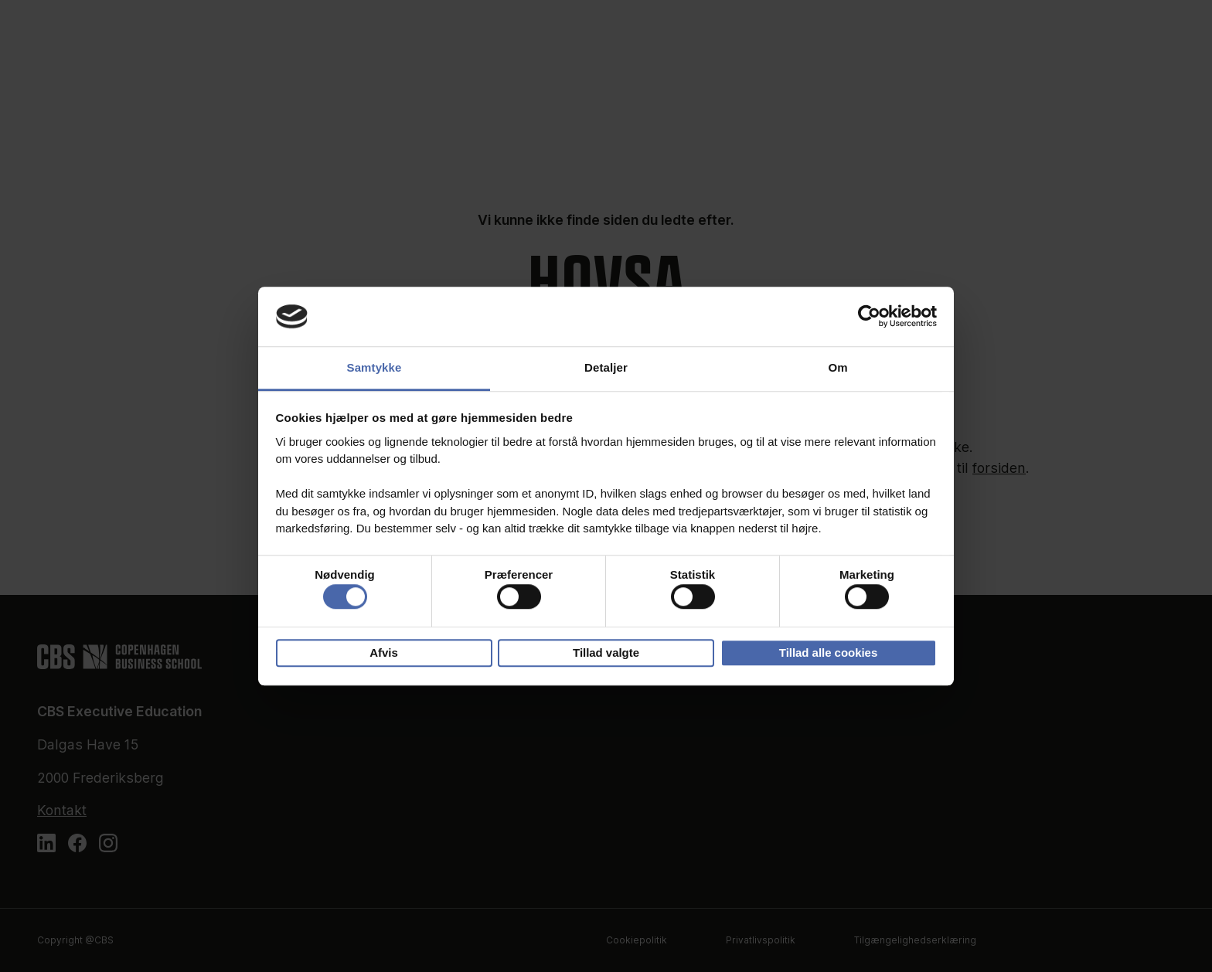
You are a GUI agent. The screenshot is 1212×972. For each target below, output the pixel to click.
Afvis (383, 652)
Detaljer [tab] (606, 367)
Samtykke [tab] (374, 367)
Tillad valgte (606, 652)
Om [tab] (837, 367)
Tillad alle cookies (828, 652)
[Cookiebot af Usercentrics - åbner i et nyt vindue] (869, 316)
